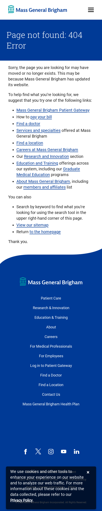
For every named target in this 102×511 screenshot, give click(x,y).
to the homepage (45, 231)
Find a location (29, 142)
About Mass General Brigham (43, 181)
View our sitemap (32, 225)
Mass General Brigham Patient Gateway (52, 110)
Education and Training (37, 163)
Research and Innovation (46, 156)
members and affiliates (44, 187)
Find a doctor (28, 123)
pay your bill (41, 116)
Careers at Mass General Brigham (47, 149)
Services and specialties (38, 130)
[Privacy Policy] (21, 500)
